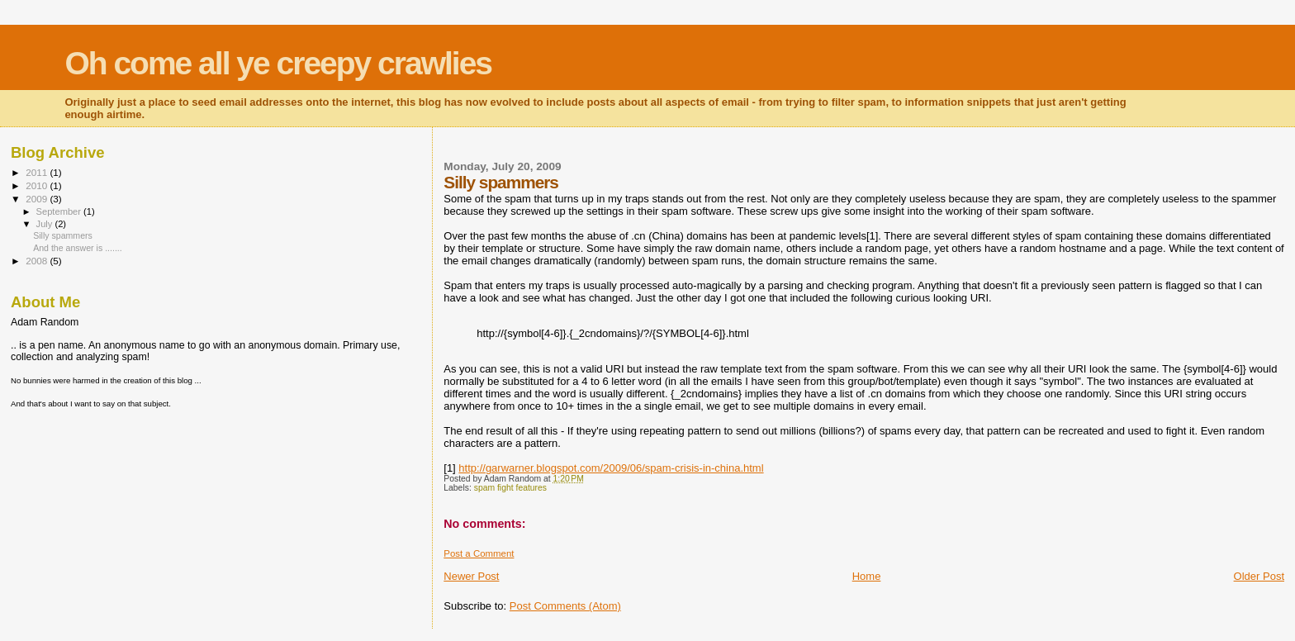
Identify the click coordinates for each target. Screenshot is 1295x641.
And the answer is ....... (77, 248)
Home (866, 576)
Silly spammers (62, 235)
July (45, 224)
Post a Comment (479, 553)
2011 (38, 172)
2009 (38, 198)
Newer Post (471, 576)
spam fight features (510, 487)
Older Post (1259, 576)
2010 (38, 185)
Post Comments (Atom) (565, 606)
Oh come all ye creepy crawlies (277, 63)
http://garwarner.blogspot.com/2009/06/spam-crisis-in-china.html (610, 468)
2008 (38, 260)
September (60, 211)
